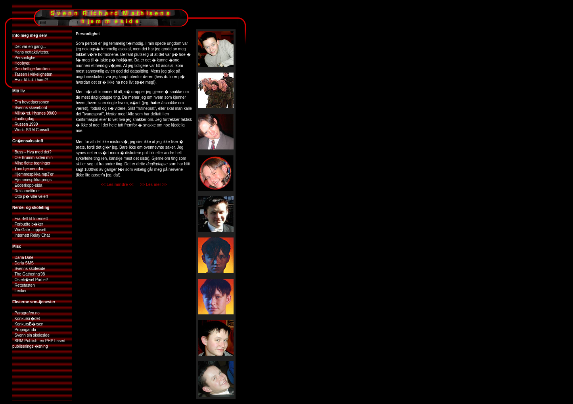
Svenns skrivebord (29, 107)
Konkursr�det (26, 318)
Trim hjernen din (27, 169)
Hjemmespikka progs (32, 180)
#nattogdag (23, 119)
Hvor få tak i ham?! (30, 80)
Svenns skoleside (28, 268)
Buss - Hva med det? (32, 152)
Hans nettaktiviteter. (30, 52)
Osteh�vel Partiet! (30, 280)
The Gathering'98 (28, 274)
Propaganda (24, 329)
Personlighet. (25, 58)
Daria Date (22, 257)
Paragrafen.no (26, 313)
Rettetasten (23, 285)
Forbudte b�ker (27, 224)
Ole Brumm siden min (32, 157)
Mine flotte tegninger (31, 163)
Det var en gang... (29, 46)
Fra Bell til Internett (30, 218)
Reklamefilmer (26, 191)
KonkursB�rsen (27, 324)
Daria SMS (23, 263)
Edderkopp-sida (27, 185)
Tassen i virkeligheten (32, 74)
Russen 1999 (25, 124)
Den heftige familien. (31, 69)
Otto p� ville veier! (30, 196)
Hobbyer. (21, 63)
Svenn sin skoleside (31, 335)
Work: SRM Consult (30, 130)
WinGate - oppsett (29, 230)
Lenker (19, 291)
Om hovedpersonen (30, 102)
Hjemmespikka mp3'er (33, 174)
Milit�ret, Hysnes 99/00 (34, 113)
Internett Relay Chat (31, 235)
